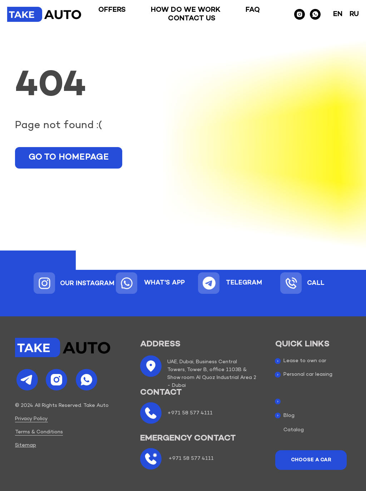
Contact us (192, 18)
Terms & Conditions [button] (39, 432)
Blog (289, 416)
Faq (253, 10)
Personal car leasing (307, 374)
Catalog (293, 430)
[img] (44, 283)
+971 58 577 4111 (190, 413)
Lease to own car (304, 361)
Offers (112, 10)
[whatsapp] (315, 14)
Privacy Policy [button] (31, 419)
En (337, 14)
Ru (354, 14)
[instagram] (299, 14)
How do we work (186, 10)
